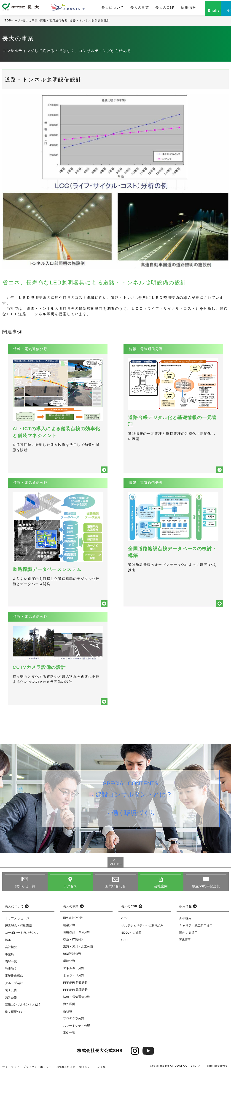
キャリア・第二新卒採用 (195, 951)
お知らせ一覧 (25, 912)
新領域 (67, 1037)
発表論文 (11, 994)
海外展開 (69, 1029)
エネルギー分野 (73, 994)
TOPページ (13, 22)
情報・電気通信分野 (54, 22)
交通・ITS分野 (73, 965)
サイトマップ (11, 1092)
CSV (124, 944)
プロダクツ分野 (73, 1044)
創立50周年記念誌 (206, 912)
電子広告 (85, 1092)
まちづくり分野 (73, 1001)
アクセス (70, 912)
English (196, 13)
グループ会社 (14, 1008)
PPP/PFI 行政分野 (75, 1008)
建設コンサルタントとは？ (134, 821)
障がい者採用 (188, 958)
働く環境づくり (134, 841)
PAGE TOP (115, 889)
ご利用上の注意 (66, 1092)
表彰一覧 (11, 987)
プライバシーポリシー (37, 1092)
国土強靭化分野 (73, 944)
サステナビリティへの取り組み (142, 951)
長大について (102, 8)
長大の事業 (126, 8)
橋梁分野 (69, 951)
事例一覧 (69, 1058)
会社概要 (11, 973)
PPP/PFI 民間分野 (75, 1015)
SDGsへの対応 (131, 958)
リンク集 (100, 1092)
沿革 (8, 965)
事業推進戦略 (14, 1001)
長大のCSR (149, 8)
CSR (124, 965)
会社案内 (160, 912)
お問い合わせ (116, 912)
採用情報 (170, 8)
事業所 (9, 980)
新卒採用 (185, 944)
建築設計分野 (72, 979)
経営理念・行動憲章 (18, 951)
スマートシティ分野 (76, 1051)
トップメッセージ (17, 944)
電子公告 (11, 1016)
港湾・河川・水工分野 (78, 972)
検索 (219, 13)
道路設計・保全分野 (76, 958)
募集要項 (185, 965)
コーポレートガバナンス (21, 958)
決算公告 (11, 1023)
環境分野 (69, 986)
